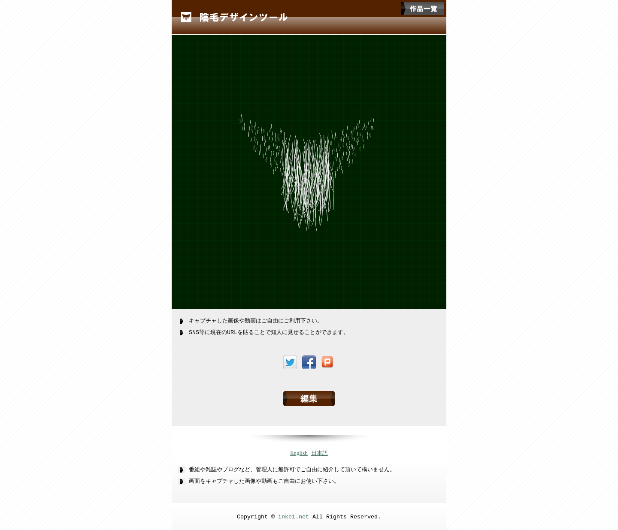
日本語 (319, 452)
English (299, 452)
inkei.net (293, 515)
